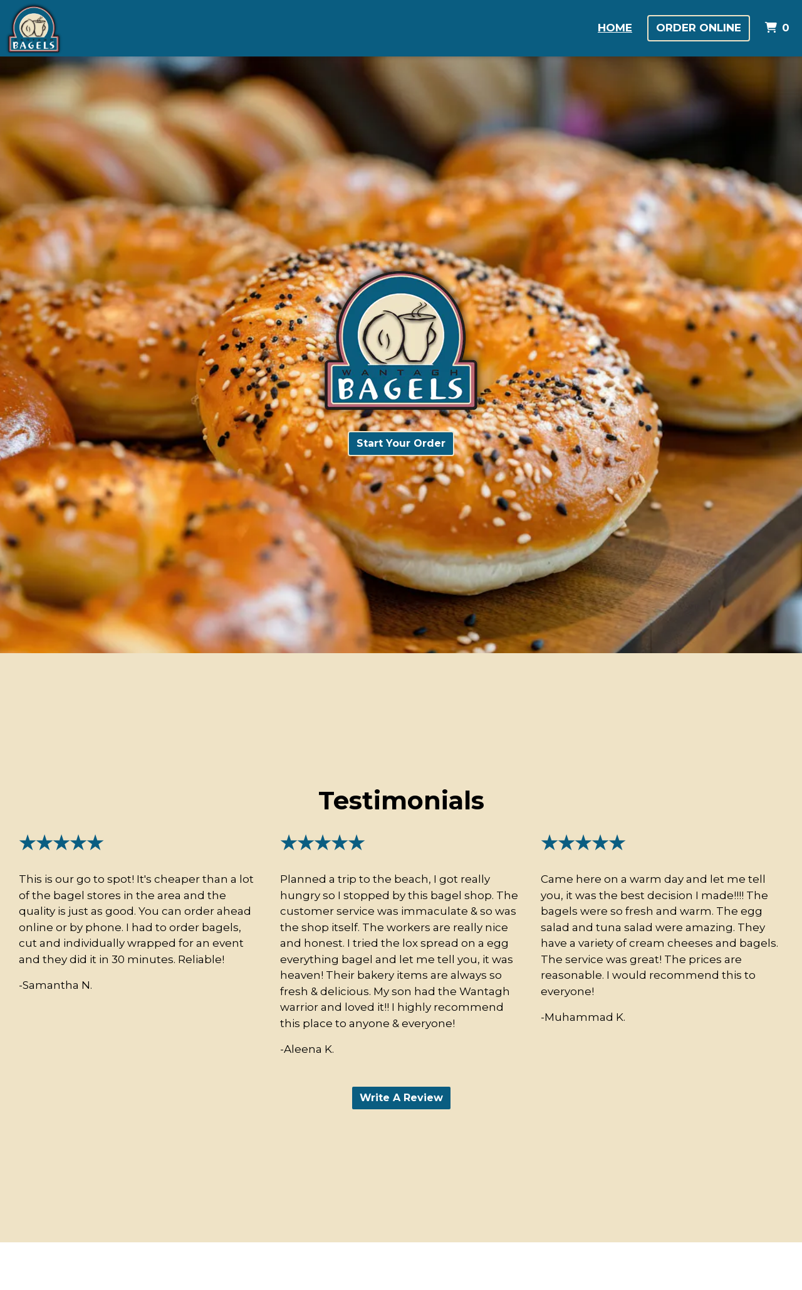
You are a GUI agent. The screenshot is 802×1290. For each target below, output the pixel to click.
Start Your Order (401, 443)
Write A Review (401, 1098)
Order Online (698, 27)
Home (615, 27)
